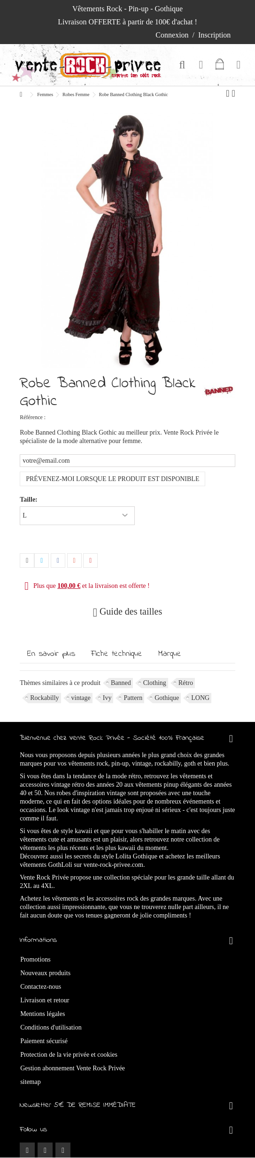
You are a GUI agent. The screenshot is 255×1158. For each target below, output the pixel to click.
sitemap (30, 1081)
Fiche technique (116, 654)
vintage (81, 697)
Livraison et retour (44, 1000)
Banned (121, 682)
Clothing (154, 682)
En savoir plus (51, 654)
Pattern (133, 697)
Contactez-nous (40, 986)
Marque (169, 654)
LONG (200, 697)
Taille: (29, 499)
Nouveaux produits (45, 973)
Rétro (185, 682)
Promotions (35, 959)
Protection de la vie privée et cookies (68, 1054)
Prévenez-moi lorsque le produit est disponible (112, 478)
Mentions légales (42, 1013)
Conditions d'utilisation (50, 1027)
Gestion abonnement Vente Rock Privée (72, 1068)
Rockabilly (44, 697)
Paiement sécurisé (44, 1041)
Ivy (107, 697)
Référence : (33, 417)
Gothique (167, 697)
